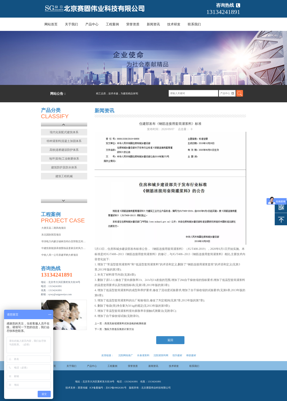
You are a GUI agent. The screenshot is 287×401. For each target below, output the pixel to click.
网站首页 (51, 24)
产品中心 (91, 24)
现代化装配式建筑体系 (64, 132)
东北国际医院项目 (51, 234)
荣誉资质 (132, 24)
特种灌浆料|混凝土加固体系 (64, 141)
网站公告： (58, 93)
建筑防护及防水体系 (64, 167)
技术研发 (173, 24)
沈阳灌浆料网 (161, 355)
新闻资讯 (153, 24)
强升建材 (177, 355)
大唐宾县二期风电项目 (53, 227)
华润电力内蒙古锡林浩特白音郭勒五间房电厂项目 (64, 241)
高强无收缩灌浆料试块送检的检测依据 (125, 323)
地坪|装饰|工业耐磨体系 (64, 158)
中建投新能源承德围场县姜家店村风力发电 (64, 248)
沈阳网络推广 (125, 355)
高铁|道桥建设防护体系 (64, 149)
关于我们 (71, 24)
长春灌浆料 (143, 355)
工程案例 (112, 24)
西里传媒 (83, 387)
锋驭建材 (191, 355)
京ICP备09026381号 (116, 387)
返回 (170, 340)
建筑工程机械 (64, 176)
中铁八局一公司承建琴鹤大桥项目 (59, 254)
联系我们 (194, 24)
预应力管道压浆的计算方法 (119, 329)
